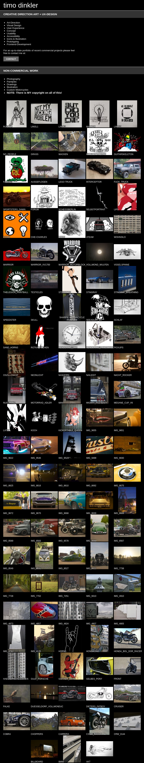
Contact (11, 59)
